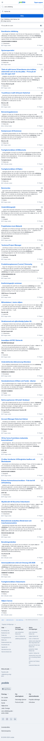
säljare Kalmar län (33, 636)
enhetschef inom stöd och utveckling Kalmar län (35, 657)
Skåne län (4, 640)
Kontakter (4, 700)
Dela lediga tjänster (20, 699)
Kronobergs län (5, 630)
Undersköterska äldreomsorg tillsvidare (16, 362)
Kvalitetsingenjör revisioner (11, 283)
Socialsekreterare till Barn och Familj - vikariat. (18, 381)
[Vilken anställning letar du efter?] (22, 7)
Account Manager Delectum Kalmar (14, 419)
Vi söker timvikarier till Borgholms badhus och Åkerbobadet (18, 460)
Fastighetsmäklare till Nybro (11, 169)
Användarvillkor (5, 727)
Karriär (3, 703)
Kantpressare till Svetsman (11, 131)
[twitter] (11, 719)
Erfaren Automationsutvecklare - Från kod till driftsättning (18, 482)
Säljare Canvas (6, 601)
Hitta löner (32, 702)
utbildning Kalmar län (20, 638)
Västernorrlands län (6, 651)
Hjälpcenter (4, 705)
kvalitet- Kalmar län (34, 653)
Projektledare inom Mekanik (11, 226)
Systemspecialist (7, 50)
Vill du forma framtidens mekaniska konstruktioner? (14, 439)
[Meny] (2, 2)
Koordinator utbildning (9, 31)
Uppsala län (4, 647)
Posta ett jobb (19, 702)
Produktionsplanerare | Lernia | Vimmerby (16, 264)
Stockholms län (5, 644)
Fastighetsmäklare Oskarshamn (13, 582)
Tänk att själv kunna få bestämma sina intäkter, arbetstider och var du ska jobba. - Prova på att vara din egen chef (18, 72)
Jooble (12, 737)
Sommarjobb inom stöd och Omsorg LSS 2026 (18, 563)
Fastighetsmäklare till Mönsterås (13, 150)
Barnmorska (5, 188)
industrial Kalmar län (34, 665)
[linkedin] (15, 719)
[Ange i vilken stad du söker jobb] (22, 11)
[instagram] (7, 719)
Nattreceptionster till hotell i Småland (15, 400)
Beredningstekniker (8, 542)
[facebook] (3, 719)
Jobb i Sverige (5, 708)
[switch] (41, 25)
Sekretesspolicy (6, 731)
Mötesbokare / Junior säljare (11, 302)
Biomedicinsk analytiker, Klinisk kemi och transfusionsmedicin (16, 522)
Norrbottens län (5, 633)
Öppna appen (38, 2)
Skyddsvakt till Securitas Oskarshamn (15, 502)
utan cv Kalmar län (20, 636)
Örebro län (4, 635)
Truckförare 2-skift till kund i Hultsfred (15, 93)
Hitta (22, 16)
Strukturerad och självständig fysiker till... (16, 321)
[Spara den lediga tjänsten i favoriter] (42, 31)
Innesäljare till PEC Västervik (12, 340)
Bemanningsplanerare (9, 112)
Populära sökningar (34, 699)
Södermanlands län (6, 642)
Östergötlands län (6, 637)
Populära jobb (4, 672)
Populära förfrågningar (9, 624)
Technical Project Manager (11, 245)
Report (40, 45)
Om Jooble (4, 697)
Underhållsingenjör (8, 207)
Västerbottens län (6, 649)
